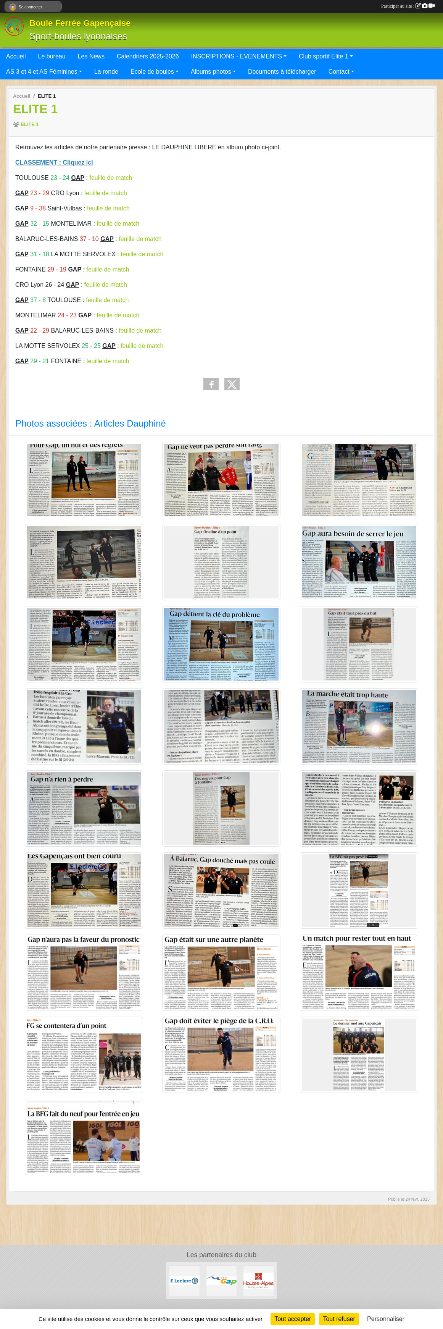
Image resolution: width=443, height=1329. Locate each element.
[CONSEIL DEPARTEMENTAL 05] (258, 1280)
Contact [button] (339, 71)
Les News (91, 56)
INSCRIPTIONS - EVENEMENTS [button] (236, 56)
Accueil (16, 56)
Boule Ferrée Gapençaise (79, 23)
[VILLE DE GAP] (221, 1280)
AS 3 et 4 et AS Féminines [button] (41, 71)
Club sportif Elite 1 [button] (323, 56)
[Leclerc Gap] (184, 1280)
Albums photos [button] (211, 71)
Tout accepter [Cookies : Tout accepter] (292, 1319)
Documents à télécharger (282, 71)
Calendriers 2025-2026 (148, 56)
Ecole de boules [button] (152, 71)
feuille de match (110, 178)
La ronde (106, 71)
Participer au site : (408, 6)
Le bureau (52, 56)
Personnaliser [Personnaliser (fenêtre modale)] (385, 1319)
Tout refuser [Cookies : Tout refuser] (339, 1319)
